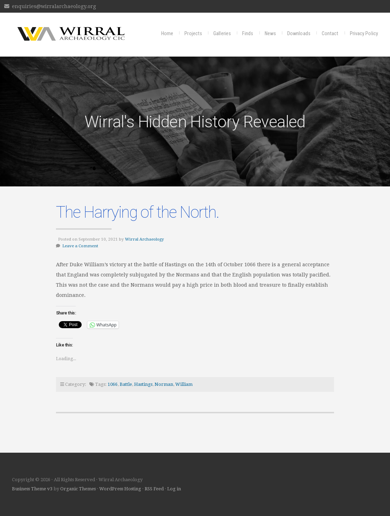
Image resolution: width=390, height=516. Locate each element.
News (270, 34)
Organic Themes (78, 488)
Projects (193, 34)
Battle (126, 384)
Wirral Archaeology (144, 239)
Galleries (222, 34)
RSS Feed (154, 488)
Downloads (298, 34)
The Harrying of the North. (137, 212)
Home (167, 34)
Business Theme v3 (32, 488)
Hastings (143, 384)
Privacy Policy (364, 34)
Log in (174, 488)
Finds (247, 34)
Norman (164, 384)
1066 (113, 384)
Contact (330, 34)
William (184, 384)
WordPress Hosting (120, 488)
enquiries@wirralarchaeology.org (54, 6)
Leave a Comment (80, 245)
